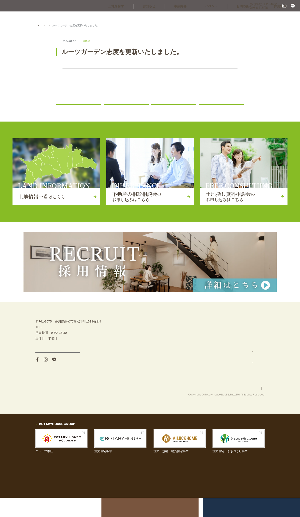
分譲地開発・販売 (210, 371)
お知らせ (177, 16)
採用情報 (283, 16)
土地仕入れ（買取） (212, 361)
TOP (199, 330)
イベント (227, 16)
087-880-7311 (222, 6)
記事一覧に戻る (154, 82)
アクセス (58, 377)
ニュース (112, 109)
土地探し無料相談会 (250, 340)
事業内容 (202, 16)
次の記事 (208, 82)
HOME (39, 25)
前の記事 (91, 82)
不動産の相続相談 (248, 330)
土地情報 (69, 25)
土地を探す (150, 16)
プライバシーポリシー (252, 407)
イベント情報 (245, 351)
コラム (206, 109)
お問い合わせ (255, 16)
